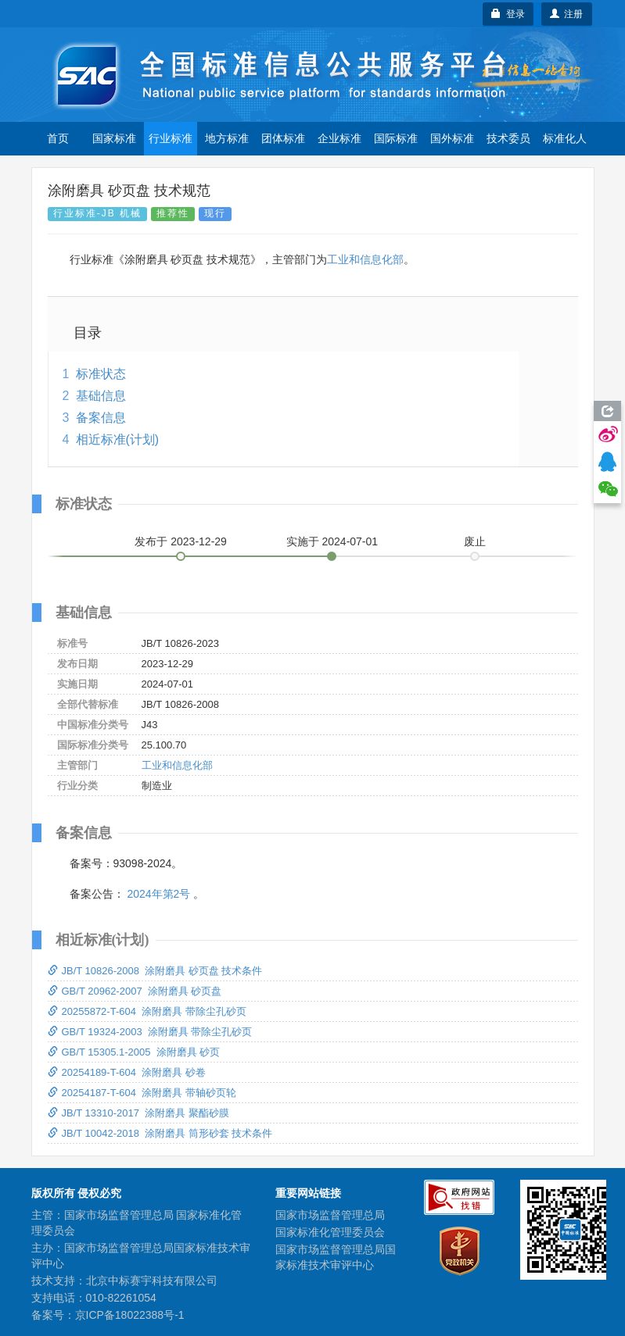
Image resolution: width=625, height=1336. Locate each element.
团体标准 (283, 138)
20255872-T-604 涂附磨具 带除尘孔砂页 (147, 1011)
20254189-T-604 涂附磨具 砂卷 (127, 1072)
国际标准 (396, 138)
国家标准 (114, 138)
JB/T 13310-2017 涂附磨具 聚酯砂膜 (138, 1113)
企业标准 (339, 138)
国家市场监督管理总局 (330, 1215)
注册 (567, 14)
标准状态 (101, 373)
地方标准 (227, 138)
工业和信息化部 (365, 259)
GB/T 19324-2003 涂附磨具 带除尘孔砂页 (150, 1032)
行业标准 (170, 138)
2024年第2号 (158, 894)
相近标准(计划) (118, 439)
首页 (58, 138)
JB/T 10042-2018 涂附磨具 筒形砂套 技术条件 (160, 1133)
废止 (475, 541)
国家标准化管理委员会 (330, 1232)
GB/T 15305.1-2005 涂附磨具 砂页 (134, 1052)
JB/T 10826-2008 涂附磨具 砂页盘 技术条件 (155, 971)
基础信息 (101, 395)
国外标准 (452, 138)
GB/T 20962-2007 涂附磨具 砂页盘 (135, 991)
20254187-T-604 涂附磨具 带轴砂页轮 (142, 1092)
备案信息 (101, 417)
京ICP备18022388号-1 (130, 1315)
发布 (181, 541)
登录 (508, 14)
